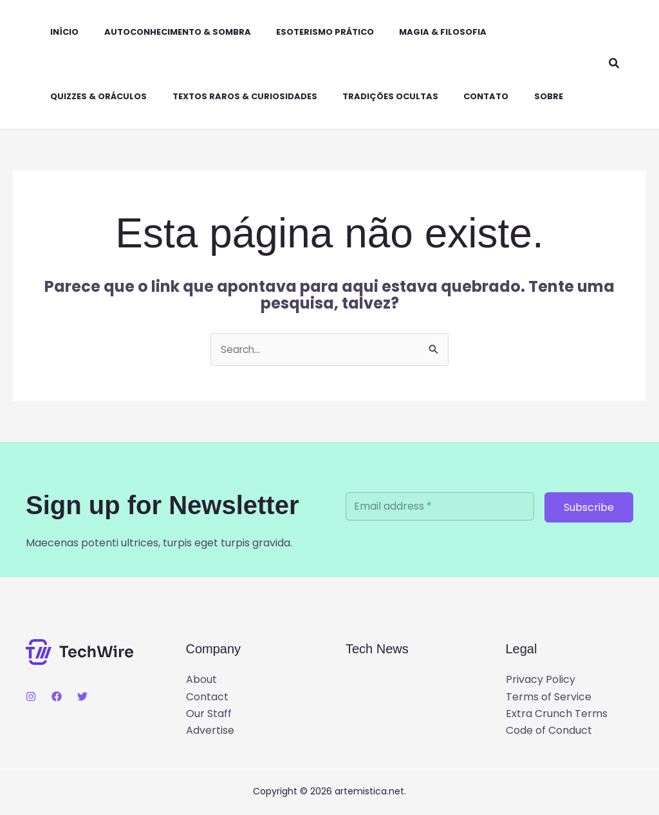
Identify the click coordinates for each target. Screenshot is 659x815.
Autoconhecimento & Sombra (161, 32)
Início (53, 32)
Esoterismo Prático (304, 32)
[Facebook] (56, 697)
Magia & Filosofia (417, 32)
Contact (207, 696)
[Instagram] (31, 697)
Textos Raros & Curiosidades (228, 96)
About (201, 680)
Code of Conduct (549, 731)
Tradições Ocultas (369, 96)
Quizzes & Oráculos (87, 96)
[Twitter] (82, 697)
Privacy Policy (540, 680)
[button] (614, 64)
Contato (460, 96)
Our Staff (209, 714)
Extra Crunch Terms (557, 714)
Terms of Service (548, 696)
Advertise (210, 731)
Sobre (517, 96)
